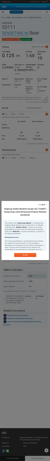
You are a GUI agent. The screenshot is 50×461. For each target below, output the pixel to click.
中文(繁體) (41, 204)
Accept (25, 255)
